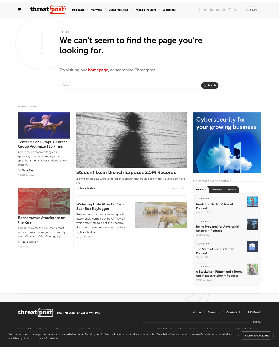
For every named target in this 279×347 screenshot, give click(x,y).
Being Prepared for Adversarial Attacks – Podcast (217, 228)
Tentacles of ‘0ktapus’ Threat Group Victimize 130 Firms (42, 144)
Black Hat (162, 329)
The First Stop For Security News (78, 312)
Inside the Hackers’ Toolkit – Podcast (216, 206)
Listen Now (203, 198)
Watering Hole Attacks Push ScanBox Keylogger (100, 206)
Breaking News (177, 329)
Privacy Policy (63, 329)
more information (47, 338)
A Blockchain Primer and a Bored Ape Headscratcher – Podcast (219, 273)
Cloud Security (196, 329)
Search (210, 85)
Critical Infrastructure (218, 329)
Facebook (255, 329)
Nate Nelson (88, 188)
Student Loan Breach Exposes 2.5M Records (126, 172)
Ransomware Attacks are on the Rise (41, 220)
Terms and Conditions (89, 329)
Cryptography (240, 329)
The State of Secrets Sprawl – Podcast (216, 251)
